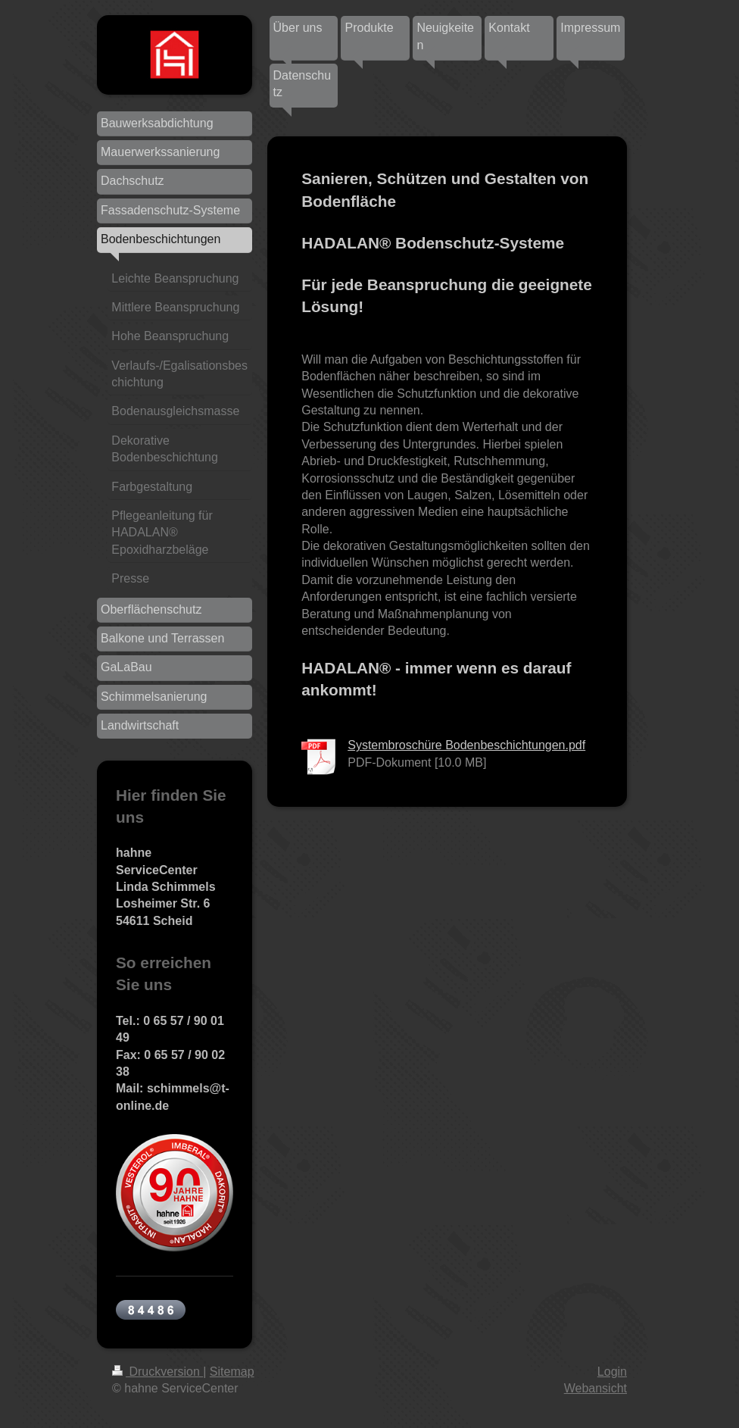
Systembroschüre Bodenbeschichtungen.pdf (466, 745)
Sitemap (232, 1371)
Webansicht (595, 1388)
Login (612, 1371)
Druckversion (157, 1371)
